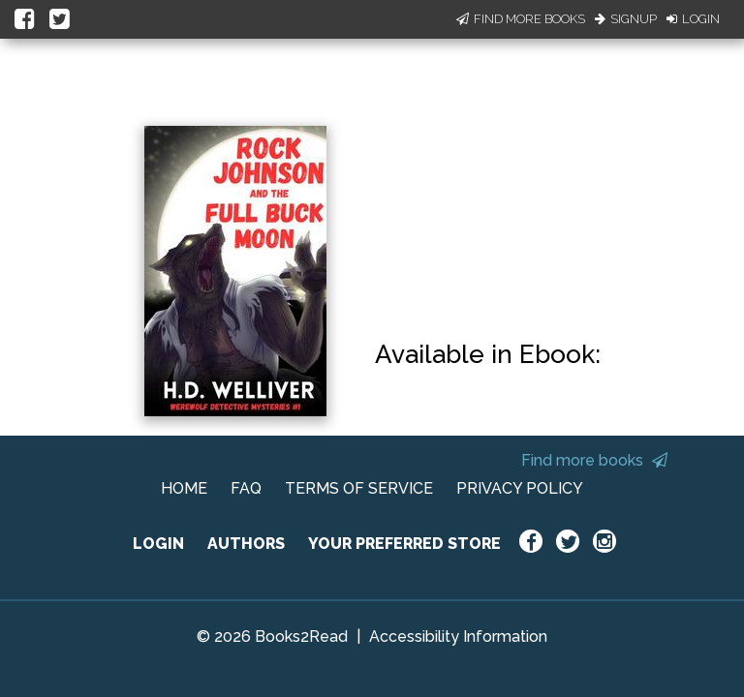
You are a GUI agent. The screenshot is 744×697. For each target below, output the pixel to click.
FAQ (246, 488)
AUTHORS (246, 543)
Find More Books (520, 19)
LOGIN (158, 543)
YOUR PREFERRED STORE (404, 543)
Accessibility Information (458, 636)
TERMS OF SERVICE (359, 488)
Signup (626, 19)
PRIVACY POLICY (519, 488)
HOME (184, 488)
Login (693, 19)
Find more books (594, 460)
